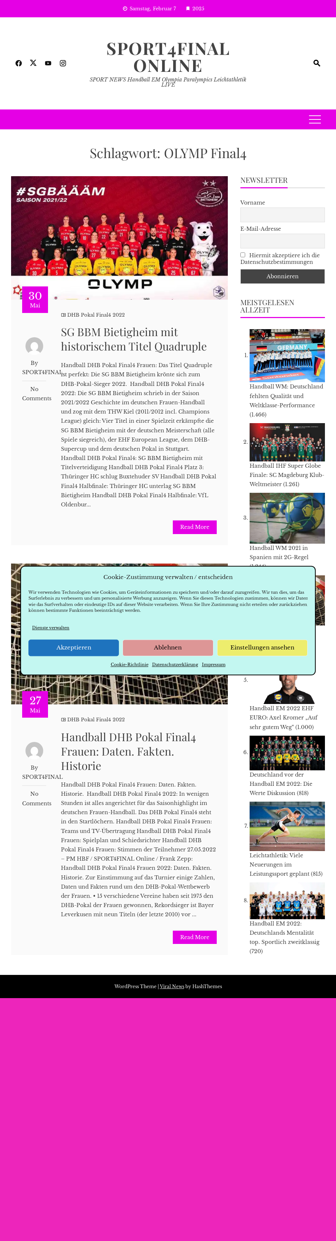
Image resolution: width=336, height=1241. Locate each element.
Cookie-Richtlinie (129, 664)
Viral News (172, 986)
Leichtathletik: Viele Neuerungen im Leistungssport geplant (279, 864)
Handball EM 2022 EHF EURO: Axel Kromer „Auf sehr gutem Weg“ (284, 717)
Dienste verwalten (50, 627)
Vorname (252, 202)
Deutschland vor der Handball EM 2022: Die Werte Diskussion (281, 783)
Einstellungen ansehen (262, 647)
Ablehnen (168, 647)
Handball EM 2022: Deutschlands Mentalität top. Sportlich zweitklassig (284, 932)
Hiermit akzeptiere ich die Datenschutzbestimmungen (280, 258)
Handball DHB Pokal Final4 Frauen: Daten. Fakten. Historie (128, 751)
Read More (194, 527)
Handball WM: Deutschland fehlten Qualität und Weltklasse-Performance (286, 395)
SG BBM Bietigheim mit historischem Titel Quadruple (134, 338)
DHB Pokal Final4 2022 (96, 315)
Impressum (214, 664)
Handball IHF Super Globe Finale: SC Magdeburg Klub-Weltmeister (287, 475)
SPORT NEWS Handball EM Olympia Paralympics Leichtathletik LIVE (168, 82)
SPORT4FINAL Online (168, 56)
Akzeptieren (73, 647)
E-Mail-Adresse (260, 229)
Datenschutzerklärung (175, 664)
